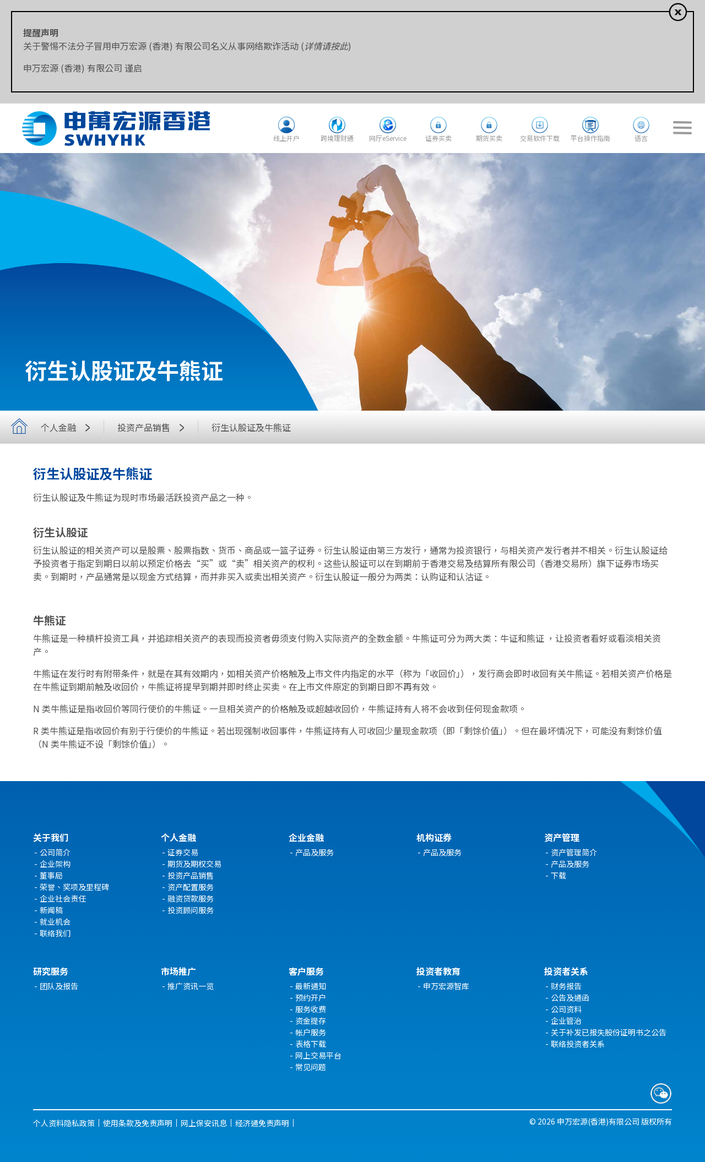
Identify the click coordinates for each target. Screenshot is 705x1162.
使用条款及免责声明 (137, 1123)
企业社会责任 (63, 898)
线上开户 (286, 138)
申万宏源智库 (446, 985)
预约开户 (310, 997)
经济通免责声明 (262, 1123)
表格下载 (310, 1043)
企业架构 (55, 863)
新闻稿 (51, 909)
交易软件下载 (540, 138)
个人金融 (68, 427)
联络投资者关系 (578, 1043)
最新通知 (310, 985)
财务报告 (566, 985)
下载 (558, 875)
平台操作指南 (590, 138)
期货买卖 (489, 138)
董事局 (51, 875)
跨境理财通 (337, 138)
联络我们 (55, 933)
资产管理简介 (574, 852)
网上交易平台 (318, 1055)
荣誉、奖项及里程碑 (74, 886)
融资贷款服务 (190, 898)
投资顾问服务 (190, 909)
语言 (641, 138)
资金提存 (310, 1020)
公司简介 (55, 852)
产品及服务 (314, 852)
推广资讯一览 (190, 985)
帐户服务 (310, 1032)
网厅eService (387, 138)
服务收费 (310, 1008)
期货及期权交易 (194, 863)
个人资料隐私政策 (64, 1123)
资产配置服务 (190, 886)
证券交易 (182, 852)
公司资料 (566, 1008)
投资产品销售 (153, 427)
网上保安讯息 (204, 1123)
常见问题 (310, 1066)
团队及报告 (59, 985)
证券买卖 (438, 138)
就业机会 (55, 921)
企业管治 (566, 1020)
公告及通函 (570, 997)
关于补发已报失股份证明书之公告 (608, 1032)
